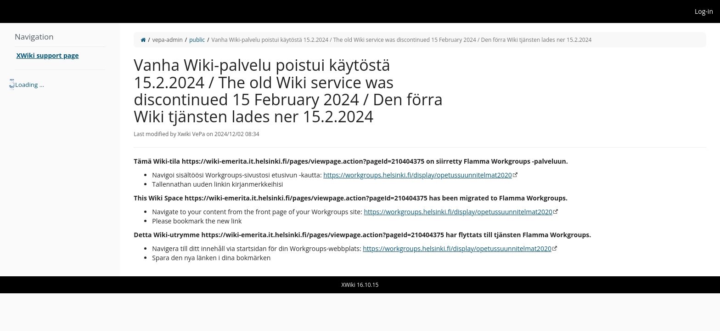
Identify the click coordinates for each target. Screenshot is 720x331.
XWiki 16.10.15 (360, 285)
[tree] (60, 84)
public (197, 40)
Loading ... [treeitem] (29, 84)
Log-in (704, 11)
